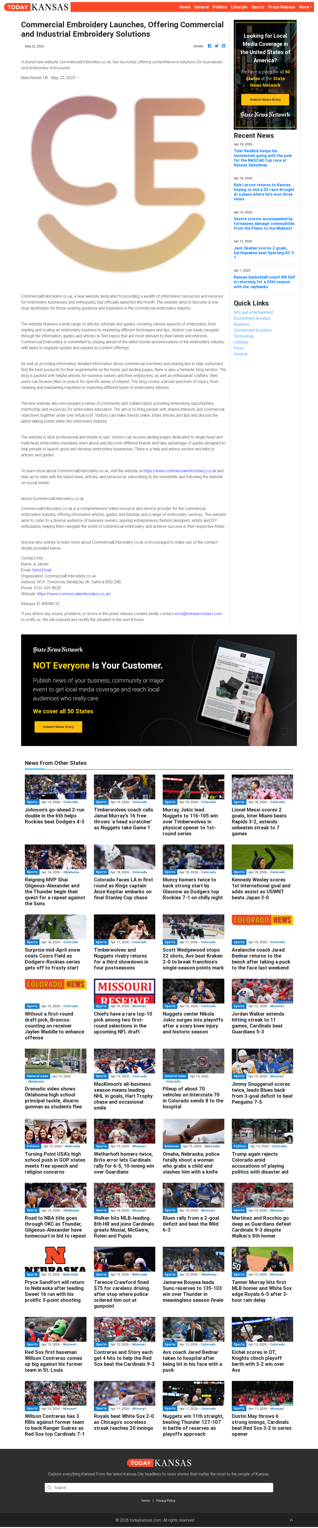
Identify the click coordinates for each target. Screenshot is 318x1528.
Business (241, 324)
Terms (145, 1500)
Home (185, 6)
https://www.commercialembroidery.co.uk (180, 470)
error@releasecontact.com (198, 613)
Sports (257, 6)
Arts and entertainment (253, 312)
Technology (244, 336)
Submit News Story (265, 99)
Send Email (41, 569)
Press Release (281, 6)
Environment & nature (252, 318)
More (304, 6)
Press (239, 347)
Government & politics (253, 330)
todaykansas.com (145, 1520)
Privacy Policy (165, 1500)
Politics (220, 6)
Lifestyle (239, 6)
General (201, 6)
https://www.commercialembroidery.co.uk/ (74, 593)
